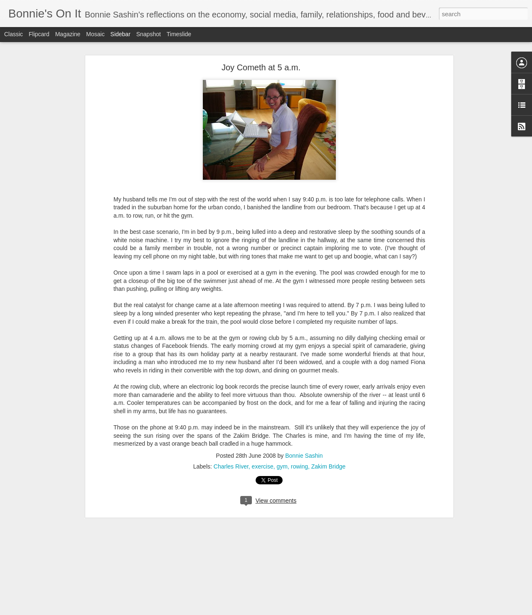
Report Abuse (316, 610)
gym (282, 452)
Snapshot (148, 34)
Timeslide (179, 34)
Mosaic (95, 34)
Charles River (231, 452)
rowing (299, 452)
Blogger (292, 610)
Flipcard (39, 34)
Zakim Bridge (328, 452)
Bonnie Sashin (304, 441)
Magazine (68, 34)
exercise (262, 452)
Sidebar (121, 34)
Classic (13, 34)
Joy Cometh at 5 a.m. (261, 52)
